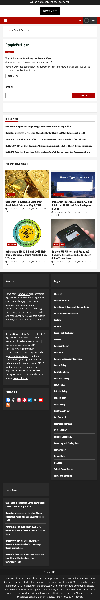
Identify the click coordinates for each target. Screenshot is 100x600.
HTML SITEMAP (60, 430)
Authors (57, 326)
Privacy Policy (60, 449)
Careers (57, 339)
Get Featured (60, 417)
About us (58, 293)
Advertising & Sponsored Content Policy (72, 307)
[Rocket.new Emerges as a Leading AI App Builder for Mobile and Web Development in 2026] (73, 184)
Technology (58, 195)
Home (8, 30)
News (56, 244)
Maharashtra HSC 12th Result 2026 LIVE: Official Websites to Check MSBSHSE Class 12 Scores (46, 139)
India (62, 244)
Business (11, 195)
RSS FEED (58, 462)
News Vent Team (14, 62)
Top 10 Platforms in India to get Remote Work (28, 58)
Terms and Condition (63, 475)
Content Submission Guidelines (68, 358)
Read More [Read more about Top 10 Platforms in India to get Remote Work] (14, 76)
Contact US (49, 572)
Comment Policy (61, 345)
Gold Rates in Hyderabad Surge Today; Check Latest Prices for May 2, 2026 (38, 126)
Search (9, 87)
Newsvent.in (24, 293)
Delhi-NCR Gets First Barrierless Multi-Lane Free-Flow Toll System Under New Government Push (47, 152)
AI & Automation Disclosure (66, 313)
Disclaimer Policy (61, 378)
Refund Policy (60, 456)
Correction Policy (61, 372)
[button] (6, 20)
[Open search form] (80, 20)
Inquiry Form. (20, 377)
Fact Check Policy (62, 410)
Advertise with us (62, 300)
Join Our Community (63, 436)
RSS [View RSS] (89, 20)
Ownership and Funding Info (66, 443)
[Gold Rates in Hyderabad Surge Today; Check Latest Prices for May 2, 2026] (27, 184)
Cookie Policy (60, 365)
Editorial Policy (60, 391)
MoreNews (62, 596)
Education (12, 244)
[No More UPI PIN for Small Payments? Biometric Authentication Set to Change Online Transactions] (73, 233)
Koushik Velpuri (13, 209)
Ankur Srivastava (18, 356)
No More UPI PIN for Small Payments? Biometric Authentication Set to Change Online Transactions (48, 145)
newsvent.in (34, 334)
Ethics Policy (59, 404)
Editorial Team (60, 397)
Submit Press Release (64, 469)
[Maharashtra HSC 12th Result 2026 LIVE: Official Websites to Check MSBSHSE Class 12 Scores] (27, 233)
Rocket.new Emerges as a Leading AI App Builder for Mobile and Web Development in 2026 (45, 132)
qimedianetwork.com (28, 341)
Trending (9, 52)
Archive (57, 319)
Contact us (59, 352)
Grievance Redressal (63, 423)
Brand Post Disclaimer (64, 332)
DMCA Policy (59, 384)
